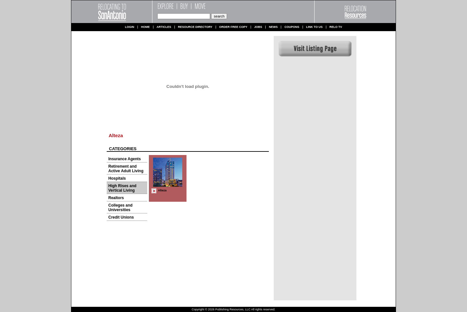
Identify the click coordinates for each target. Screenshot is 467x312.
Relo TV (335, 27)
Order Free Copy (233, 27)
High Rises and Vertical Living (122, 188)
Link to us (314, 27)
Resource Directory (195, 27)
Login (129, 27)
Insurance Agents (124, 159)
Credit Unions (121, 217)
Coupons (291, 27)
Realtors (116, 198)
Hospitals (117, 178)
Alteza (116, 135)
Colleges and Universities (120, 207)
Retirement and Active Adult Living (125, 168)
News (273, 27)
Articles (164, 27)
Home (145, 27)
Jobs (258, 27)
